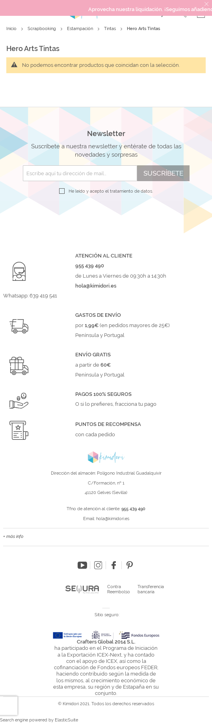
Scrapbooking (42, 28)
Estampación (80, 28)
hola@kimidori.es (112, 518)
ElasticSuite (66, 720)
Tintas (110, 28)
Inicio (12, 28)
